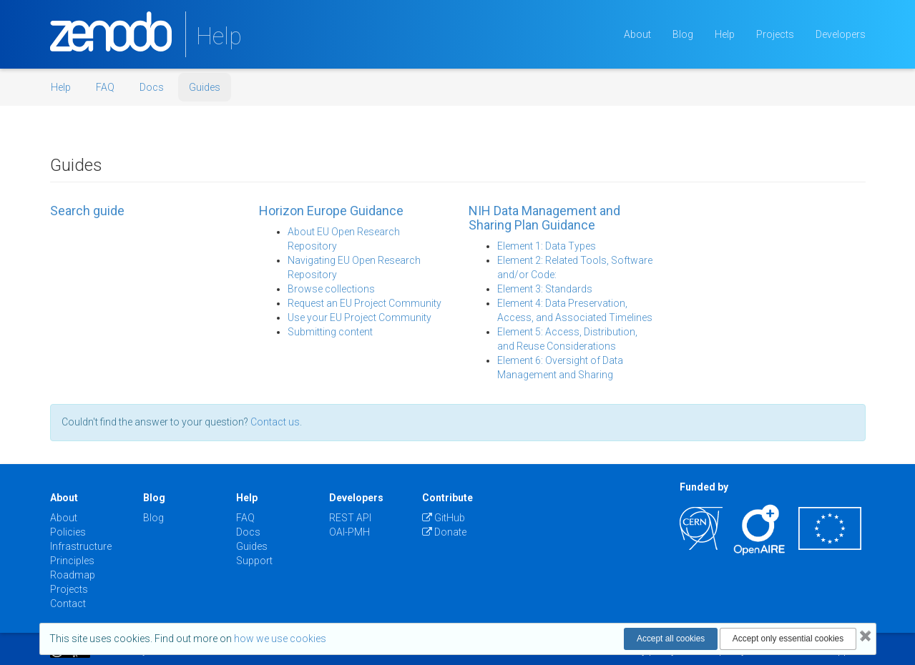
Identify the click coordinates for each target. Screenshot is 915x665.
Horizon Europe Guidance (331, 210)
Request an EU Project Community (364, 303)
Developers (841, 34)
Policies (68, 532)
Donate (444, 532)
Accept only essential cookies (788, 639)
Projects (775, 34)
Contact (68, 603)
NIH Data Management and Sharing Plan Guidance (544, 217)
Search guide (87, 210)
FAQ (105, 87)
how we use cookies (280, 638)
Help (725, 34)
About (637, 34)
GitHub (443, 517)
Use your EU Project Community (359, 317)
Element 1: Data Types (546, 246)
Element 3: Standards (544, 289)
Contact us (275, 422)
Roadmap (72, 575)
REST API (350, 517)
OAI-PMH (349, 532)
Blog (682, 34)
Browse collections (331, 289)
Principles (72, 560)
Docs (152, 87)
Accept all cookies (671, 639)
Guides (204, 87)
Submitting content (330, 332)
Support (254, 560)
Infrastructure (81, 546)
